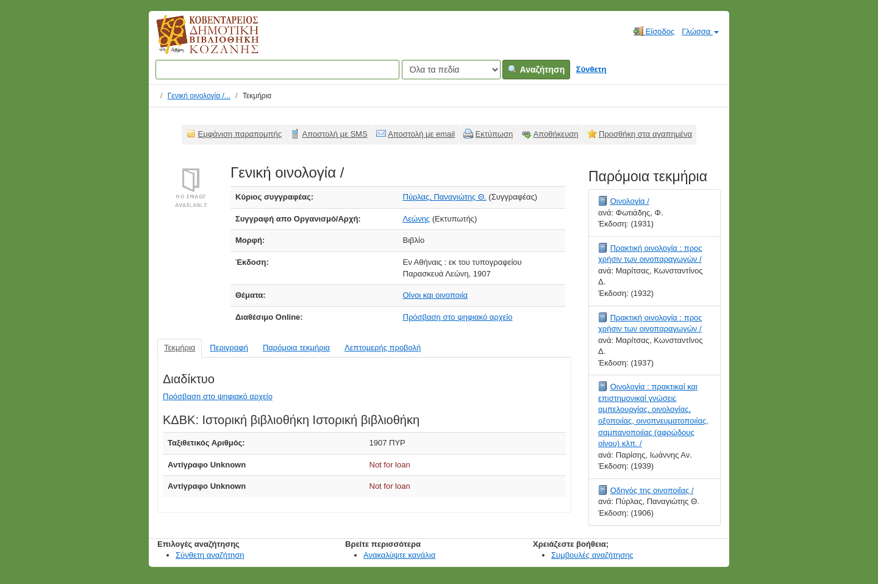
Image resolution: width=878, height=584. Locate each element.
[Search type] (451, 69)
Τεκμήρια (179, 347)
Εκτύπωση (494, 134)
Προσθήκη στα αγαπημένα (645, 134)
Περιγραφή (229, 347)
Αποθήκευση (556, 134)
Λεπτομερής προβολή (382, 347)
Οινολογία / (629, 201)
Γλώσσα (700, 31)
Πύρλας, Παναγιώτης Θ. (445, 196)
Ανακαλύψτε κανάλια (399, 555)
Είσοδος (654, 31)
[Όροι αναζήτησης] (277, 69)
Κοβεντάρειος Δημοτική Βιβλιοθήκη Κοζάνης (196, 41)
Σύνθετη (591, 69)
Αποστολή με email (421, 134)
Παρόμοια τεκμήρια (296, 347)
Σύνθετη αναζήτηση (210, 555)
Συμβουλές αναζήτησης (592, 555)
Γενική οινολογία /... (199, 96)
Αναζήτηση (536, 69)
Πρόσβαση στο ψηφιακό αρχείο (458, 317)
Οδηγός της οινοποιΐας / (652, 490)
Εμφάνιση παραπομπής (240, 134)
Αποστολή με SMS (335, 134)
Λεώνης (416, 218)
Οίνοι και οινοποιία (435, 295)
